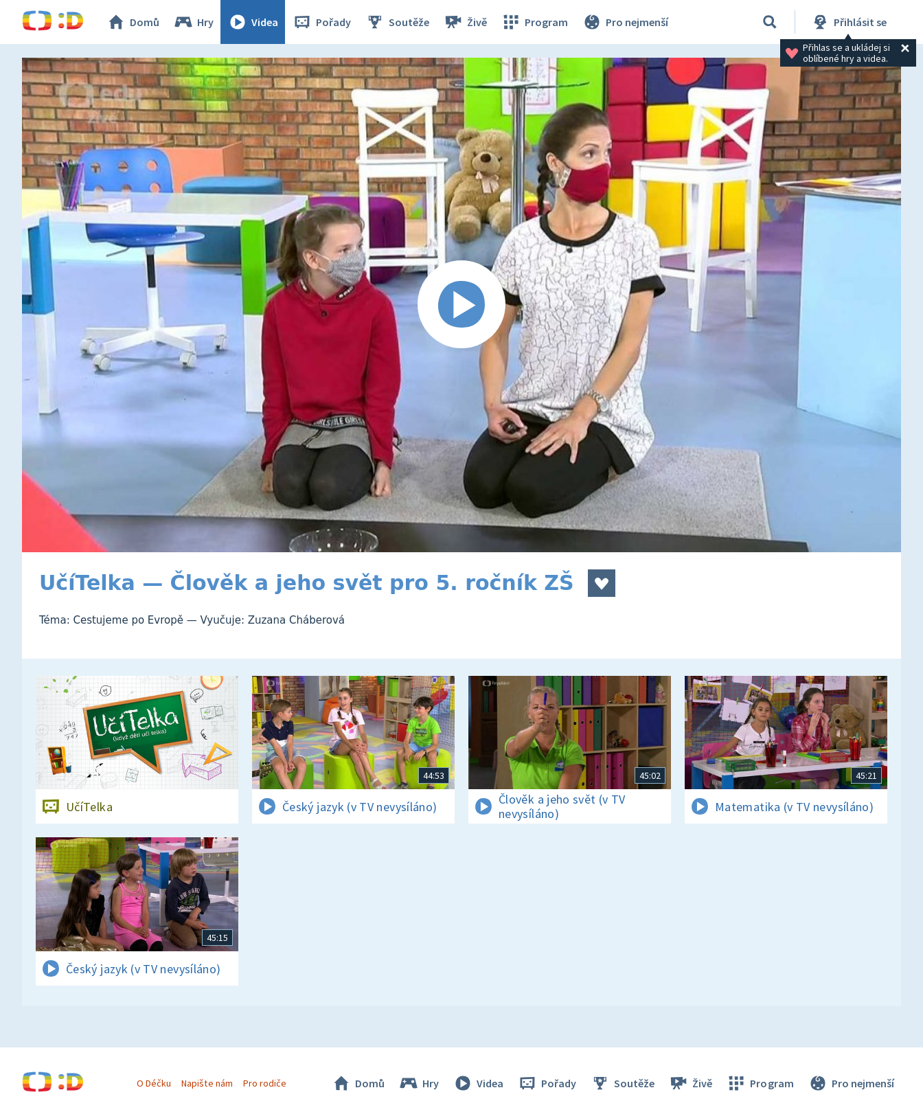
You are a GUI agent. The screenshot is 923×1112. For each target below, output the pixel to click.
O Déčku (154, 1083)
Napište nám (206, 1083)
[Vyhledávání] (770, 22)
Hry (193, 22)
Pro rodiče (264, 1083)
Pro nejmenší (625, 22)
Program (534, 22)
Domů (132, 22)
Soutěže (397, 22)
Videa (252, 22)
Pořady (321, 22)
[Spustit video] (461, 305)
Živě (465, 22)
